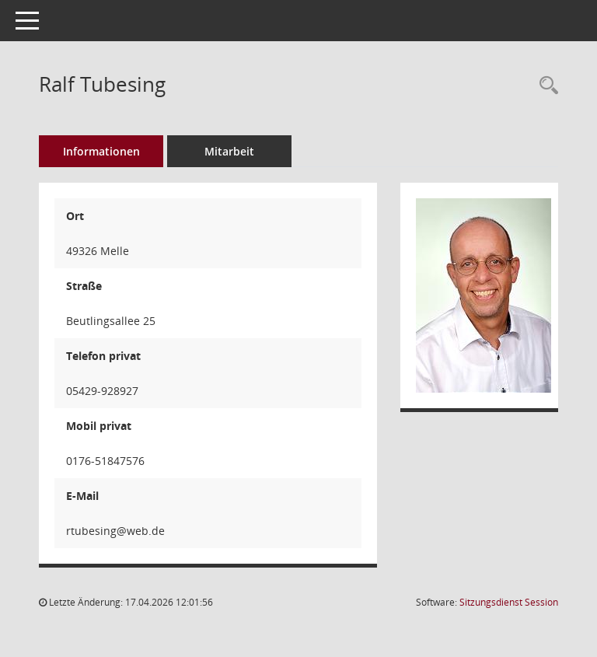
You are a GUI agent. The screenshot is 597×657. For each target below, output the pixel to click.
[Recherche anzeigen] (545, 86)
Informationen (101, 151)
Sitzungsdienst (508, 602)
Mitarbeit (229, 151)
